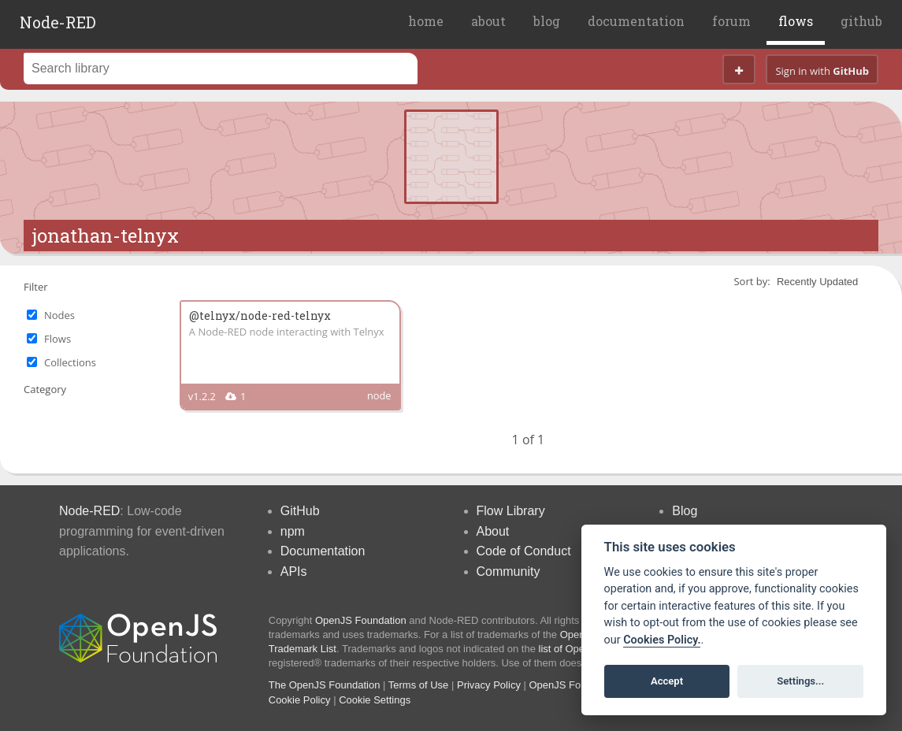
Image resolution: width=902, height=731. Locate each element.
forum (731, 21)
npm (292, 531)
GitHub (300, 511)
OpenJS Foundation (360, 620)
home (426, 21)
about (488, 21)
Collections (70, 362)
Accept (667, 681)
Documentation (323, 551)
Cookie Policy (300, 700)
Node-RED (58, 22)
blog (546, 21)
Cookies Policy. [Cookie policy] (661, 640)
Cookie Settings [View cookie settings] (374, 700)
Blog (684, 511)
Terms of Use (418, 685)
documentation (636, 21)
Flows (57, 339)
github (861, 21)
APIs (293, 571)
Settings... (800, 681)
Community (508, 571)
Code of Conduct (524, 551)
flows (795, 21)
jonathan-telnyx (105, 235)
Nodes (59, 315)
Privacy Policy (489, 685)
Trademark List (302, 649)
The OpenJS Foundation (324, 685)
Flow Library (511, 511)
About (493, 531)
